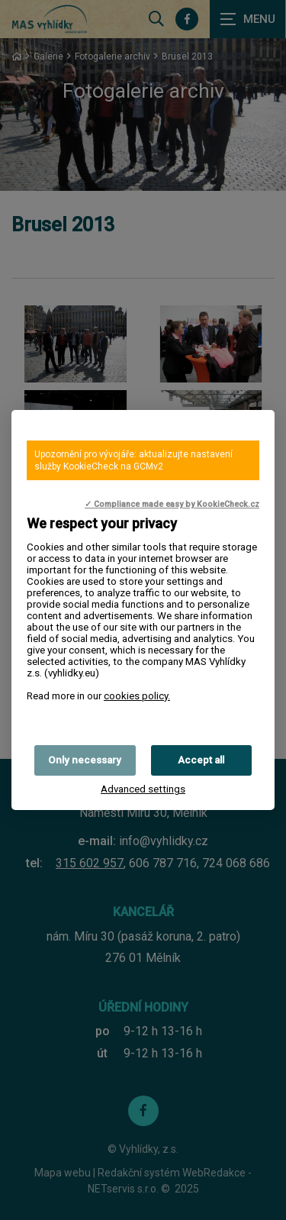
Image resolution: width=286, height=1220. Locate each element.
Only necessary (84, 760)
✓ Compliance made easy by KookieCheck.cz (172, 504)
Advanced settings (143, 789)
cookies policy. (137, 696)
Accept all (201, 760)
